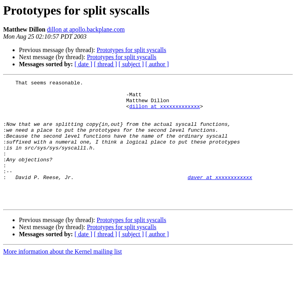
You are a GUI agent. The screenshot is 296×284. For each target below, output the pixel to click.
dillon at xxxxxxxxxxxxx (164, 112)
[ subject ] (131, 64)
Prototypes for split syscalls (131, 50)
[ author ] (157, 64)
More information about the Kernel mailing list (62, 276)
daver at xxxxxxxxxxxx (220, 197)
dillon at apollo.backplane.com (86, 29)
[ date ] (83, 64)
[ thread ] (105, 64)
